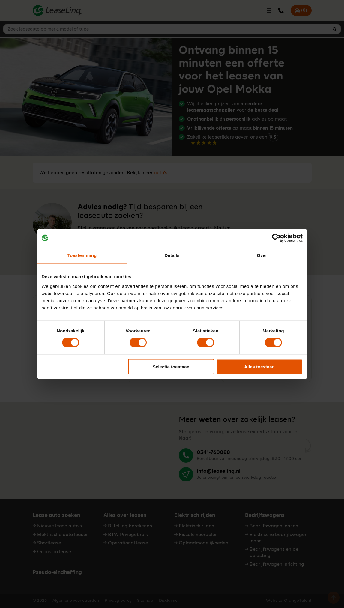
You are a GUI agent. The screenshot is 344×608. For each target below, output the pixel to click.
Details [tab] (172, 255)
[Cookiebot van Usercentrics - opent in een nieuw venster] (276, 238)
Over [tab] (262, 255)
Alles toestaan (259, 366)
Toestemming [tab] (82, 255)
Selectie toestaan (171, 366)
